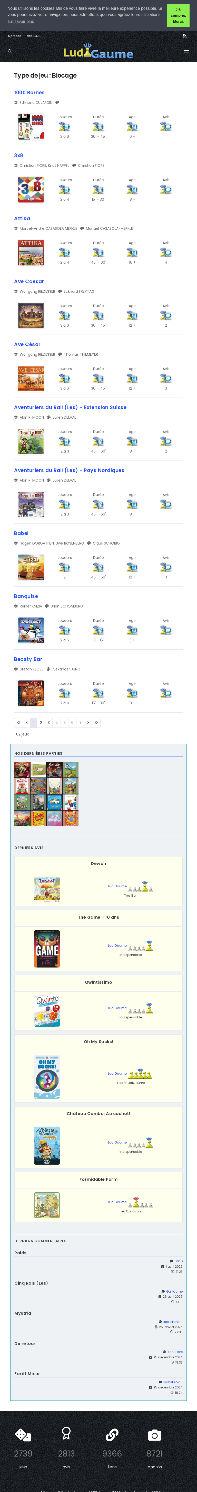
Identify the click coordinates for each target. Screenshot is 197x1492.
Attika (22, 218)
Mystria (22, 1313)
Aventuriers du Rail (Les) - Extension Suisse (70, 407)
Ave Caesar (29, 281)
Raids (20, 1253)
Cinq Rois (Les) (31, 1283)
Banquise (26, 596)
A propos (15, 36)
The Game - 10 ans (98, 917)
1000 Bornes (29, 92)
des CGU (34, 36)
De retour (25, 1344)
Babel (21, 533)
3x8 (18, 155)
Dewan (98, 864)
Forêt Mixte (27, 1374)
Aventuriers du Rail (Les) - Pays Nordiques (69, 470)
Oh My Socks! (98, 1042)
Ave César (27, 344)
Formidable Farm (99, 1179)
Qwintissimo (98, 982)
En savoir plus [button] (21, 21)
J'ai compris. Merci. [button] (178, 15)
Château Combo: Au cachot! (99, 1114)
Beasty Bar (28, 659)
